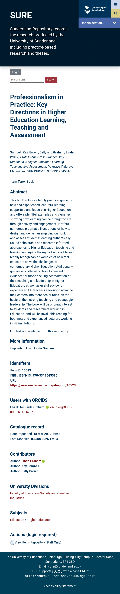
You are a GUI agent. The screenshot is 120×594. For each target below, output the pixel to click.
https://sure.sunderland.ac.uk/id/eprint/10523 (43, 385)
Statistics (100, 101)
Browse (100, 67)
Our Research (100, 45)
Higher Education (39, 520)
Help (100, 123)
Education (17, 520)
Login (15, 72)
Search (100, 78)
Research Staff (100, 112)
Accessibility (100, 134)
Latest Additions (100, 89)
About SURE (100, 56)
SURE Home (100, 34)
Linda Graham (33, 461)
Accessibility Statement (59, 586)
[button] (12, 542)
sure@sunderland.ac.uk (64, 566)
